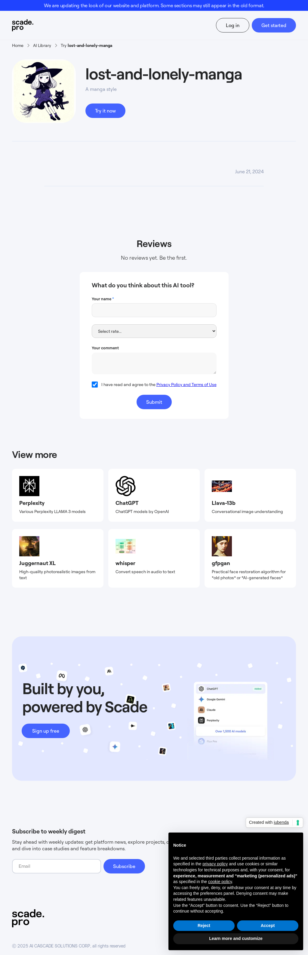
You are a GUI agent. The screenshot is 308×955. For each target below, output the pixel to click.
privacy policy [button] (215, 863)
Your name (103, 298)
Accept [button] (268, 925)
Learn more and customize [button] (235, 938)
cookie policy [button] (220, 881)
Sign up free (45, 731)
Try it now (105, 111)
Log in (232, 25)
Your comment (105, 347)
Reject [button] (204, 925)
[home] (34, 25)
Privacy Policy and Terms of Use (186, 384)
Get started (273, 25)
